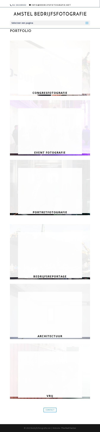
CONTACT (50, 410)
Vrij (50, 396)
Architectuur (50, 336)
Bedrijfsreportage (50, 276)
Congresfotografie (50, 93)
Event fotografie (50, 152)
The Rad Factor (68, 428)
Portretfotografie (50, 212)
